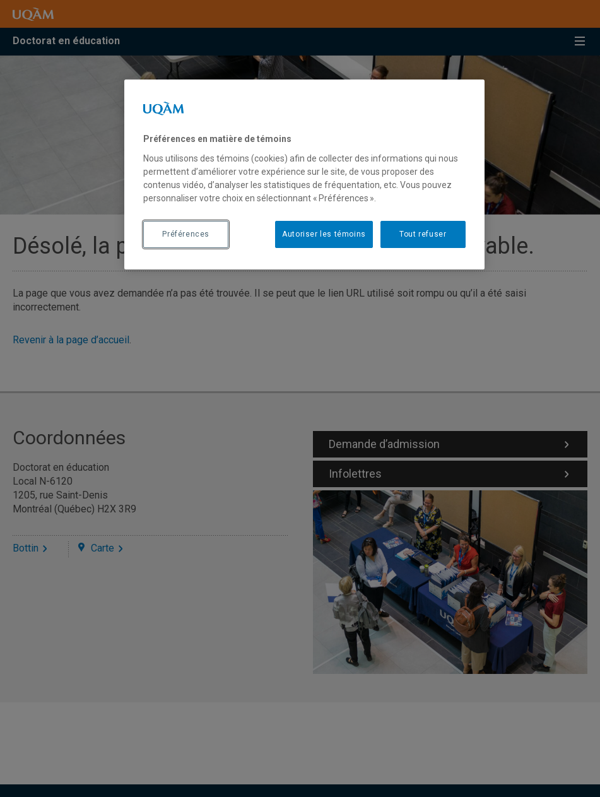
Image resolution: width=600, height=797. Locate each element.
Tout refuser (422, 234)
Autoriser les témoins (324, 234)
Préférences (185, 234)
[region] (304, 174)
